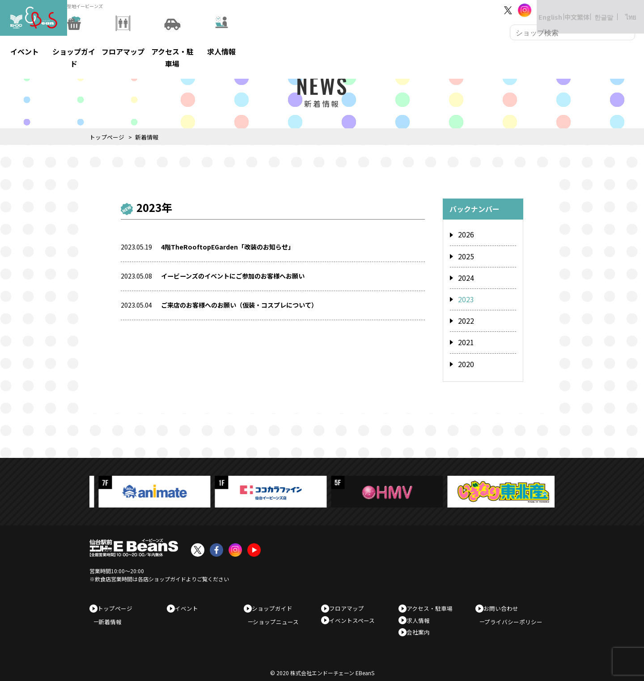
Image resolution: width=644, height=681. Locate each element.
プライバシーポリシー (518, 614)
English (541, 10)
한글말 (595, 10)
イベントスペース (355, 612)
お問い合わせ (504, 598)
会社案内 (421, 626)
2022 (465, 314)
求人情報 (421, 612)
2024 (465, 274)
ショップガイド (275, 598)
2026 (465, 234)
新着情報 (114, 614)
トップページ (106, 137)
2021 (465, 334)
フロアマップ (349, 598)
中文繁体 (568, 10)
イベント (189, 598)
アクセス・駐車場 (433, 598)
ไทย (622, 10)
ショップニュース (280, 614)
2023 (465, 294)
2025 (465, 254)
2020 (465, 354)
